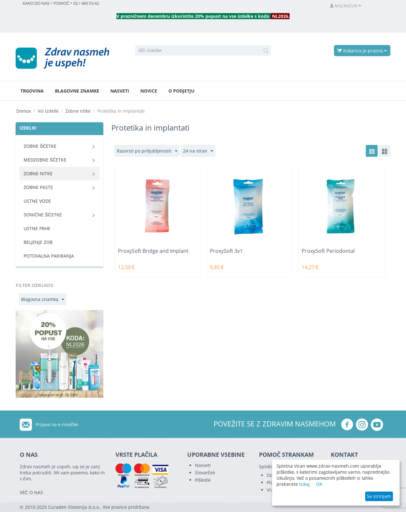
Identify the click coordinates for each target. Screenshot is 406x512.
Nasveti (119, 91)
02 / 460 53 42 (86, 3)
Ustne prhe (37, 228)
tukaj (304, 484)
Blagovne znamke (77, 91)
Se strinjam (379, 496)
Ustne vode (37, 201)
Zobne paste (38, 187)
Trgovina (32, 91)
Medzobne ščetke (45, 160)
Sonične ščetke (43, 215)
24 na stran (198, 151)
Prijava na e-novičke (57, 424)
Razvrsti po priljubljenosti (147, 151)
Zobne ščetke (40, 146)
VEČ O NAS (31, 492)
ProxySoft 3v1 (226, 251)
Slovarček (205, 473)
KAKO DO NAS (36, 3)
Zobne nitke (78, 111)
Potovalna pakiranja (49, 256)
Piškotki (203, 480)
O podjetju (181, 91)
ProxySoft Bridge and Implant (153, 251)
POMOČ (61, 3)
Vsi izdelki (48, 111)
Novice (148, 91)
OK (319, 484)
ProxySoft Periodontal (328, 251)
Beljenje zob (38, 242)
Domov (23, 111)
